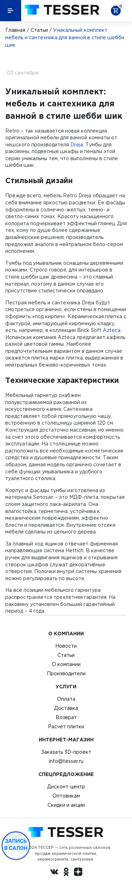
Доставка (66, 708)
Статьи (39, 30)
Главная (15, 30)
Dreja (76, 144)
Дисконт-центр (66, 786)
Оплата (66, 699)
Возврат (66, 717)
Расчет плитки (66, 726)
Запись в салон (16, 844)
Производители (66, 673)
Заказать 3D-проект (66, 752)
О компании (66, 664)
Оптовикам (66, 796)
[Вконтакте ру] (54, 873)
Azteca (111, 330)
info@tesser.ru (66, 761)
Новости (66, 646)
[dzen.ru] (78, 873)
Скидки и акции (66, 805)
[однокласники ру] (66, 873)
